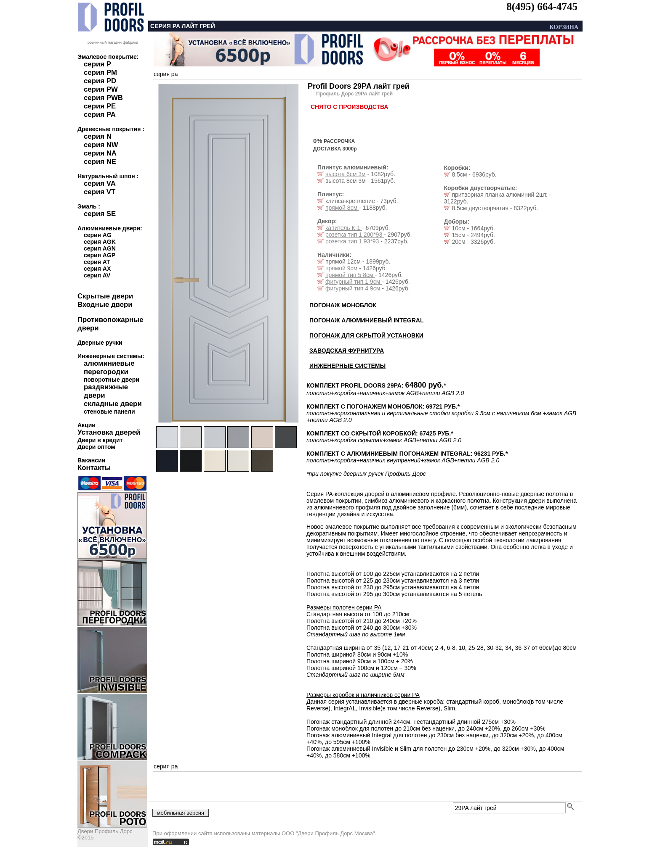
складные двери (113, 404)
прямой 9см (342, 268)
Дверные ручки (99, 342)
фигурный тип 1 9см (353, 281)
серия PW (101, 89)
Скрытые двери (105, 296)
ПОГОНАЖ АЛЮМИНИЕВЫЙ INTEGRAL (366, 320)
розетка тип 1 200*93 (354, 234)
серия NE (100, 162)
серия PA (100, 115)
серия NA (100, 153)
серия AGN (100, 248)
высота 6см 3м (345, 174)
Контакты (94, 468)
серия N (98, 136)
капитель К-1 (343, 227)
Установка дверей (108, 432)
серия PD (100, 81)
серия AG (98, 235)
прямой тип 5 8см (350, 275)
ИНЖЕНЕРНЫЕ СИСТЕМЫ (347, 365)
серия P (97, 64)
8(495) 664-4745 (542, 6)
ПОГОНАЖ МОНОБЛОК (342, 305)
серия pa (166, 74)
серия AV (97, 275)
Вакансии (91, 460)
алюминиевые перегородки (109, 367)
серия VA (100, 183)
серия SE (100, 214)
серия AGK (100, 241)
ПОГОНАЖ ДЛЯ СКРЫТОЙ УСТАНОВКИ (366, 335)
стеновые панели (109, 411)
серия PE (100, 106)
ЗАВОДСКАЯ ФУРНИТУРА (346, 350)
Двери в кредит (99, 440)
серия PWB (103, 98)
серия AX (97, 268)
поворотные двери (111, 379)
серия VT (99, 192)
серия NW (101, 145)
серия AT (97, 262)
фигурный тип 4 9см (353, 288)
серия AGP (99, 255)
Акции (86, 425)
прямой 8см (342, 207)
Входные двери (105, 305)
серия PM (100, 73)
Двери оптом (96, 446)
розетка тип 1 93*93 (353, 241)
